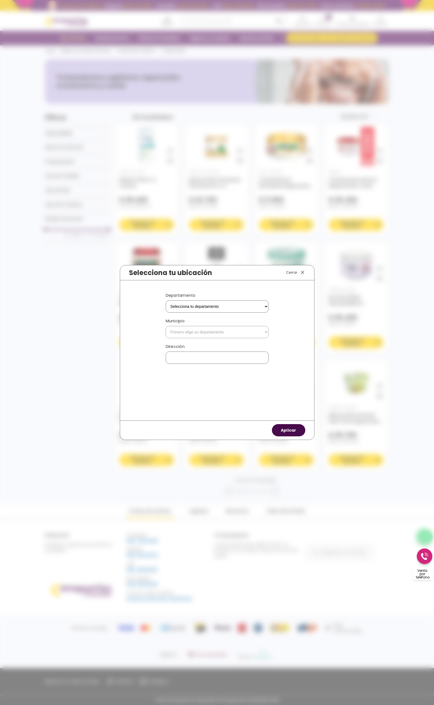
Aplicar (288, 430)
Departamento (181, 295)
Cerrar (295, 272)
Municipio (175, 321)
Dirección (175, 346)
